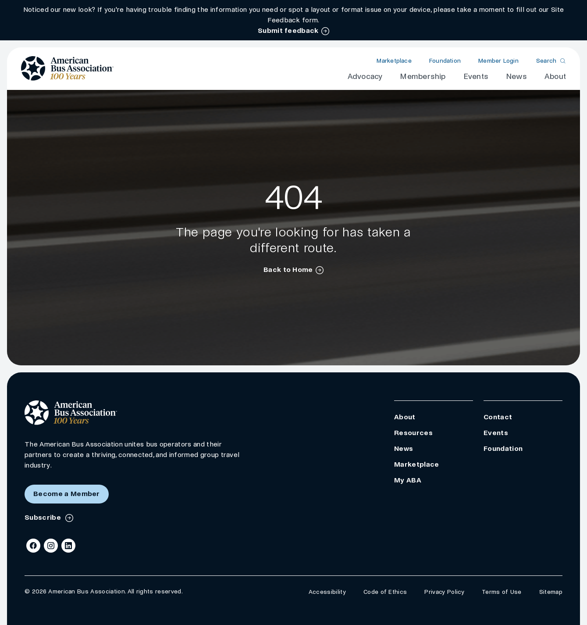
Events (475, 76)
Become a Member (66, 493)
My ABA (407, 480)
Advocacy (365, 76)
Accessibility (327, 592)
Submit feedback (288, 30)
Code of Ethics (385, 592)
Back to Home (288, 269)
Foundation (445, 60)
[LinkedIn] (68, 546)
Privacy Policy (444, 592)
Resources (413, 432)
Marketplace (394, 60)
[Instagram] (51, 546)
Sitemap (550, 592)
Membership (422, 76)
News (516, 76)
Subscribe (44, 517)
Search (546, 60)
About (555, 76)
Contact (498, 417)
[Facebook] (33, 546)
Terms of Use (502, 592)
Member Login (498, 60)
